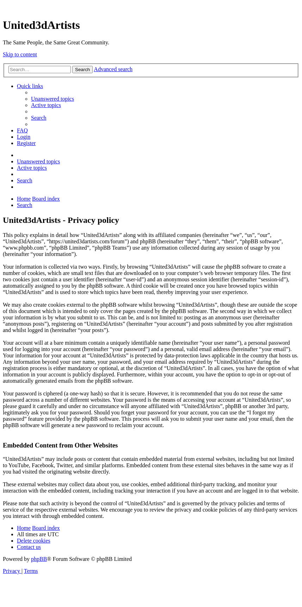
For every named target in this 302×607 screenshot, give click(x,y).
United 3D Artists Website (151, 7)
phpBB (39, 559)
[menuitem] (52, 99)
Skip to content (20, 54)
